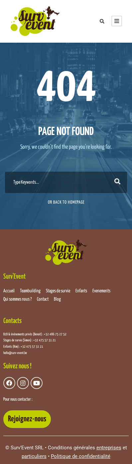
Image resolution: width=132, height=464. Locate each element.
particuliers (34, 456)
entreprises (108, 448)
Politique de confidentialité (80, 456)
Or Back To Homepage (66, 202)
